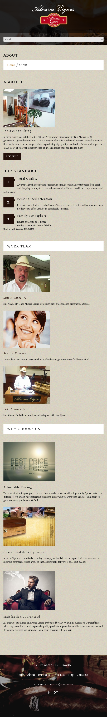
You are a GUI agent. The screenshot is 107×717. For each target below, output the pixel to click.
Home (11, 65)
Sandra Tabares (14, 353)
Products (44, 675)
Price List (59, 675)
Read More (12, 156)
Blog (71, 675)
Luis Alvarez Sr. (15, 409)
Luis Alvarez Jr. (14, 298)
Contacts (82, 675)
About (31, 675)
